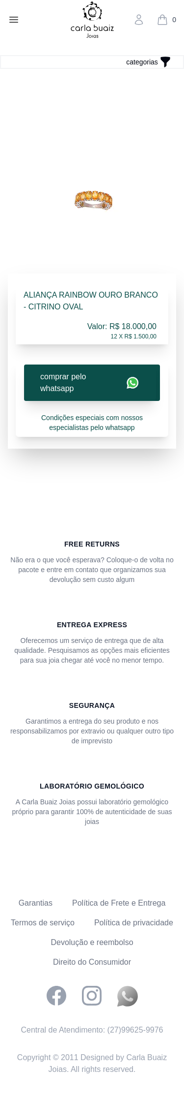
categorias (142, 62)
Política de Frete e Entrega (118, 903)
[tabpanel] (92, 200)
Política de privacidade (133, 922)
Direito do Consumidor (92, 962)
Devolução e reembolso (92, 942)
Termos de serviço (43, 922)
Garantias (36, 903)
